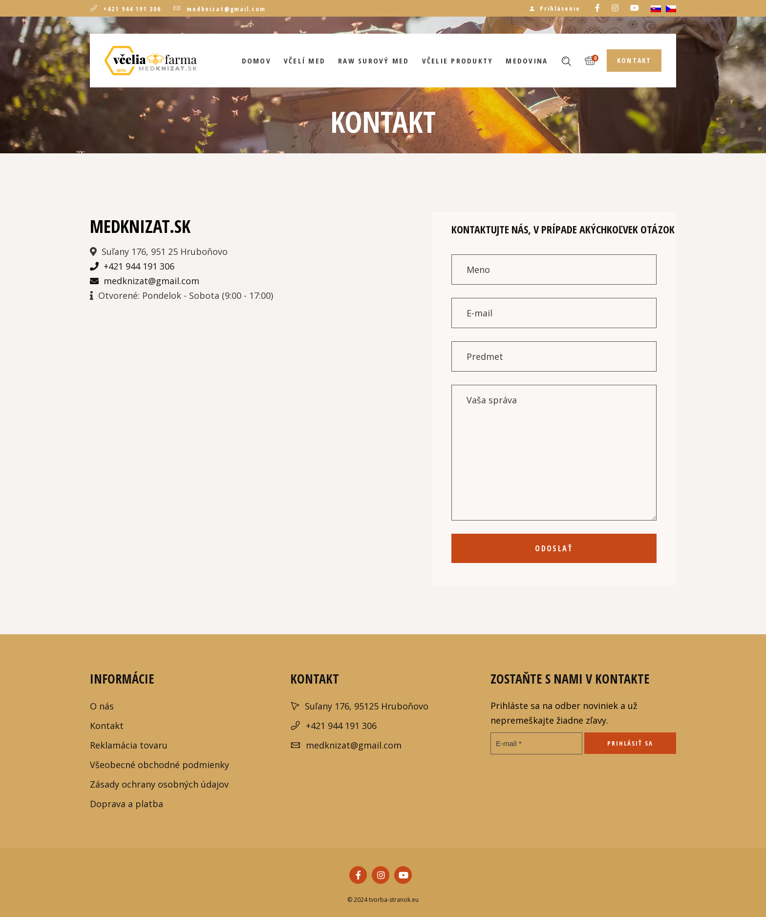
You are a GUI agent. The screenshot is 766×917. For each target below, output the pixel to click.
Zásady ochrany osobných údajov (159, 784)
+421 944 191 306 (125, 8)
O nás (102, 706)
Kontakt (107, 725)
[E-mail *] (536, 743)
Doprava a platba (126, 804)
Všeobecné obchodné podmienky (159, 765)
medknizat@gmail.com (219, 8)
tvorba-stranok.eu (393, 900)
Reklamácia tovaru (129, 745)
